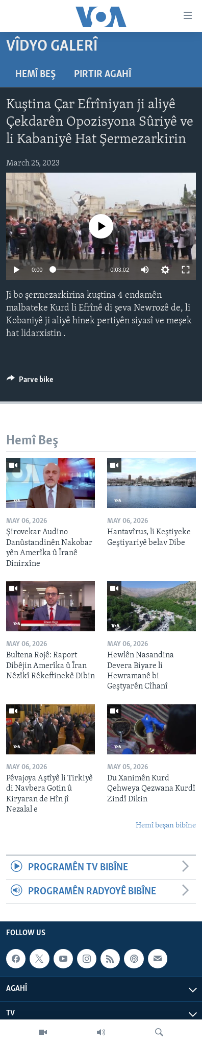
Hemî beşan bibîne (166, 825)
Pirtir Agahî (102, 74)
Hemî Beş (35, 74)
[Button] (30, 382)
